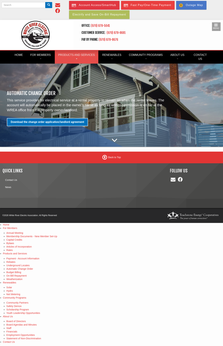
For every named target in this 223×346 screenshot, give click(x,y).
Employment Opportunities (20, 335)
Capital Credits (14, 239)
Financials (11, 331)
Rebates (10, 262)
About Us (177, 56)
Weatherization (14, 279)
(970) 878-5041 (100, 26)
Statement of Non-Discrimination (23, 338)
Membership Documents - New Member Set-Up (31, 236)
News (8, 187)
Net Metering (13, 294)
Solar (9, 287)
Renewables (111, 56)
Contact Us (200, 56)
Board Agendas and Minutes (21, 324)
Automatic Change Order (19, 268)
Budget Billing (13, 272)
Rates (9, 250)
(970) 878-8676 (108, 39)
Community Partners (17, 302)
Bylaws (10, 243)
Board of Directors (16, 321)
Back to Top (114, 157)
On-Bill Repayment (16, 275)
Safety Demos (14, 306)
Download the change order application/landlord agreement (47, 122)
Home (19, 54)
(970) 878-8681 (116, 33)
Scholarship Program (17, 309)
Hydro (9, 290)
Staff (8, 328)
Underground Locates (18, 265)
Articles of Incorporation (19, 246)
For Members (40, 56)
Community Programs (146, 56)
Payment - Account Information (22, 258)
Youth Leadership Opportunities (23, 313)
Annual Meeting (14, 233)
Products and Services (76, 56)
